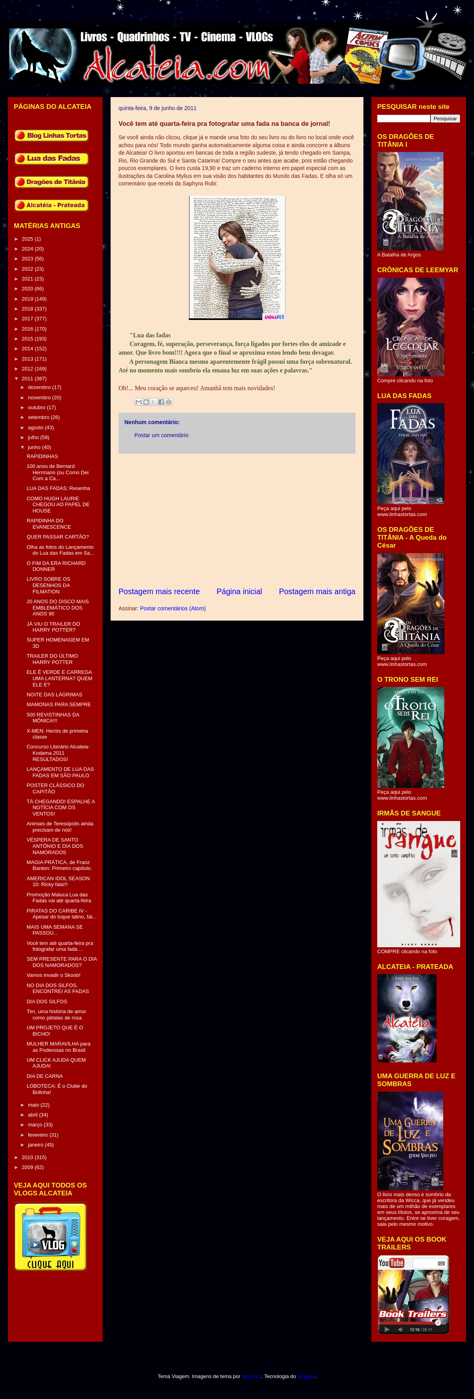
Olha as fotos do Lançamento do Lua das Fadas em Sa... (60, 550)
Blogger (306, 1376)
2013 (28, 359)
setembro (39, 417)
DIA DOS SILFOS (46, 1001)
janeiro (36, 1145)
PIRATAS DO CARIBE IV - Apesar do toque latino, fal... (61, 914)
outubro (37, 407)
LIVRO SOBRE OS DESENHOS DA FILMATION (48, 585)
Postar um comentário (161, 435)
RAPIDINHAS (42, 456)
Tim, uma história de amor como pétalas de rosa (56, 1014)
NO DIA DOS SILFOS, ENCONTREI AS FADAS (57, 988)
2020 (28, 289)
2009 (28, 1167)
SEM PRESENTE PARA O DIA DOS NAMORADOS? (61, 962)
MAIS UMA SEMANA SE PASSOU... (54, 930)
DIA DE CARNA (44, 1076)
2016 (28, 329)
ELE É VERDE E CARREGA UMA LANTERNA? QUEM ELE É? (59, 678)
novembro (40, 397)
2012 (28, 369)
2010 (28, 1157)
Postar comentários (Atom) (173, 608)
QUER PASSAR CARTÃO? (57, 537)
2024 (28, 249)
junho (35, 447)
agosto (36, 427)
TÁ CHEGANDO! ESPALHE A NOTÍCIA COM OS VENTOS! (60, 808)
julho (34, 437)
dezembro (40, 387)
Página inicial (239, 591)
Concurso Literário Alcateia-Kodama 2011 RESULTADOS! (58, 753)
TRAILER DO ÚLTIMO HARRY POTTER (52, 659)
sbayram (251, 1376)
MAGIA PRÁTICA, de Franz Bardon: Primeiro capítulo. (59, 865)
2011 (28, 379)
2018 (28, 309)
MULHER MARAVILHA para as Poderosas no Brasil (58, 1047)
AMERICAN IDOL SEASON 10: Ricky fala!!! (58, 881)
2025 (28, 239)
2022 (28, 269)
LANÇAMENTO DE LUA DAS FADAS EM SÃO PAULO (60, 772)
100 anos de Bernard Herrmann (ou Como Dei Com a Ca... (57, 472)
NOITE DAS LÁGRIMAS (54, 695)
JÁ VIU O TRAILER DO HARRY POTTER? (53, 627)
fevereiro (38, 1135)
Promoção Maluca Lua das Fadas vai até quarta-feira (58, 898)
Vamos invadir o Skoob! (53, 975)
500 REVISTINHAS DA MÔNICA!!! (52, 718)
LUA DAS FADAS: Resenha (58, 488)
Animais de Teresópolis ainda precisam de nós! (59, 827)
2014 (28, 349)
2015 (28, 339)
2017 (28, 319)
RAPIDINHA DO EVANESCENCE (48, 524)
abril (33, 1115)
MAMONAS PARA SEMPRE (58, 704)
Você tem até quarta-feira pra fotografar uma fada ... (59, 946)
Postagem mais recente (159, 591)
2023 (28, 259)
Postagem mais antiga (317, 591)
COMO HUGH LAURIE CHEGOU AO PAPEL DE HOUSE (58, 505)
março (36, 1125)
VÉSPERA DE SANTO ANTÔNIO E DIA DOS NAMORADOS (54, 846)
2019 (28, 299)
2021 (28, 279)
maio (34, 1105)
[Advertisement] (237, 520)
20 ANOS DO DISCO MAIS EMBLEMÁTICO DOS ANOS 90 (57, 608)
